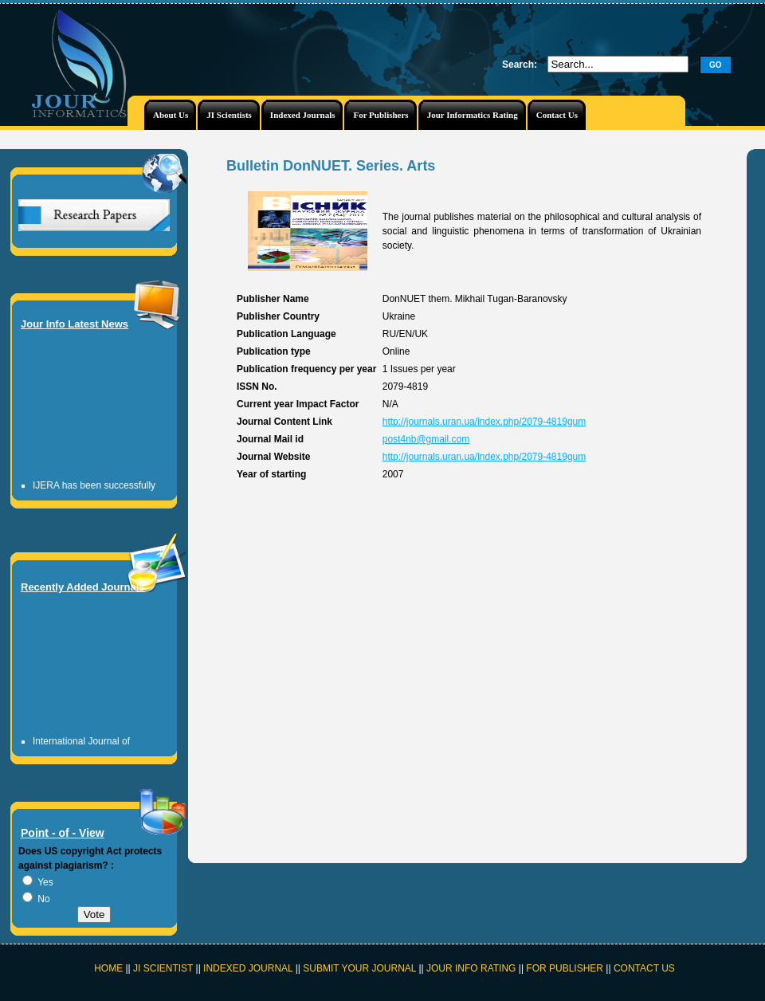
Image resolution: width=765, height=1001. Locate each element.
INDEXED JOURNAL (247, 968)
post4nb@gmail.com (426, 439)
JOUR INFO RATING (471, 968)
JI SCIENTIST (164, 968)
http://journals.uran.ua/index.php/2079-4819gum (484, 421)
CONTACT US (644, 968)
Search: (519, 64)
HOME (108, 968)
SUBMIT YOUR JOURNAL (359, 968)
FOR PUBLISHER (564, 968)
